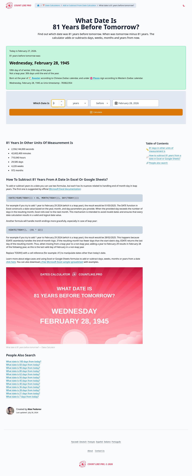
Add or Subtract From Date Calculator (79, 5)
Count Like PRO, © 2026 (96, 464)
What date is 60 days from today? (23, 364)
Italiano (107, 441)
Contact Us (99, 451)
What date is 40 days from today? (23, 383)
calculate (96, 112)
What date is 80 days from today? (23, 371)
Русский (74, 441)
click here (11, 261)
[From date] (136, 103)
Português (116, 441)
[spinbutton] (54, 103)
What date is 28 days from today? (23, 390)
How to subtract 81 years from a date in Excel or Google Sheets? (165, 157)
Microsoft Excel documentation (65, 189)
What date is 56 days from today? (23, 377)
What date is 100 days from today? (23, 361)
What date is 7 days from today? (22, 396)
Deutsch (83, 441)
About (90, 451)
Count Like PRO (18, 5)
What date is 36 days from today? (23, 387)
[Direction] (100, 103)
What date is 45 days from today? (23, 380)
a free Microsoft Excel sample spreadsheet (61, 261)
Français (91, 441)
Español (99, 441)
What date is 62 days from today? (23, 374)
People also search (158, 162)
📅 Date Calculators (51, 5)
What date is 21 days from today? (23, 393)
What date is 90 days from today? (23, 367)
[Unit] (77, 103)
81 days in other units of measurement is (161, 150)
